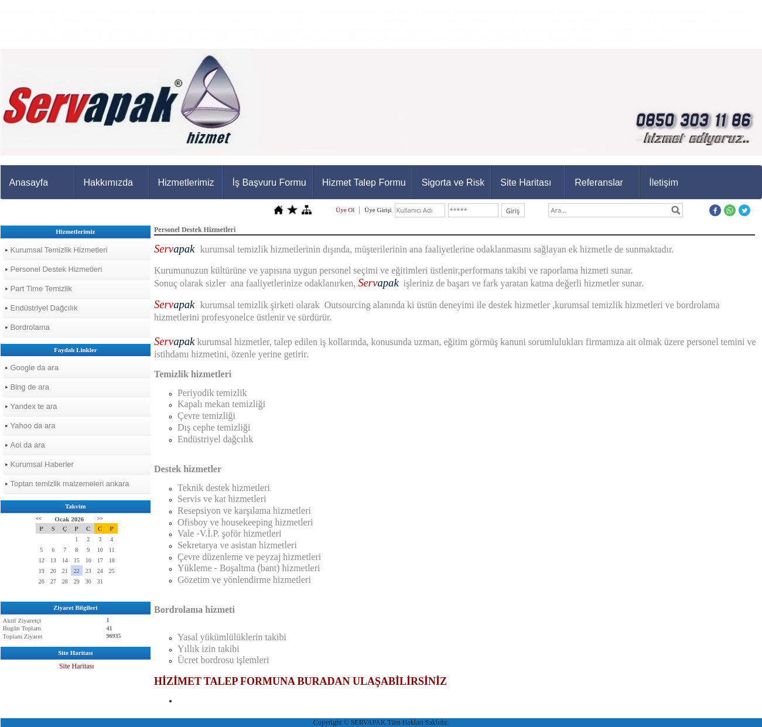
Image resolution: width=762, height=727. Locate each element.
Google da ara (35, 367)
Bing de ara (30, 387)
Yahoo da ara (33, 425)
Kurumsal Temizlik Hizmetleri (59, 249)
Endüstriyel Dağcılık (44, 307)
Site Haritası (525, 182)
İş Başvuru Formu (269, 182)
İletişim (663, 182)
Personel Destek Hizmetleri (56, 269)
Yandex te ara (34, 406)
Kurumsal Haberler (42, 464)
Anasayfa (29, 182)
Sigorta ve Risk (453, 182)
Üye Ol (345, 209)
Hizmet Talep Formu (364, 182)
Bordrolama (30, 327)
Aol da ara (28, 445)
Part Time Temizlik (41, 288)
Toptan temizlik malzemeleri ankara (70, 483)
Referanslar (599, 182)
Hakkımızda (108, 182)
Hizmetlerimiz (186, 182)
